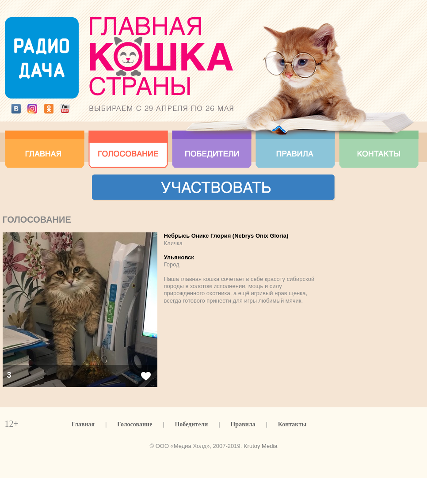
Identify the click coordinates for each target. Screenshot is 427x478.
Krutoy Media (261, 446)
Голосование (134, 424)
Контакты (292, 424)
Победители (191, 424)
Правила (242, 424)
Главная (83, 424)
